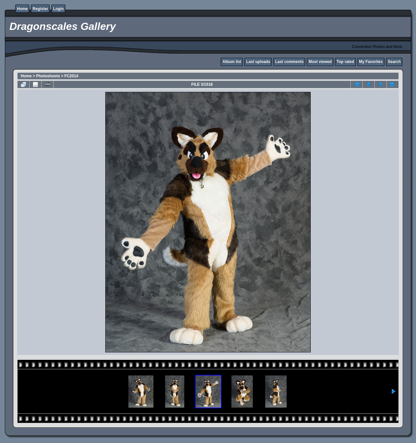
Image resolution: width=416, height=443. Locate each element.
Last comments (289, 61)
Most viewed (320, 61)
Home (22, 8)
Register (40, 8)
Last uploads (258, 61)
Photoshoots (48, 76)
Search (394, 61)
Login (58, 8)
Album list (231, 61)
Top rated (345, 61)
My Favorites (371, 61)
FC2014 (71, 76)
